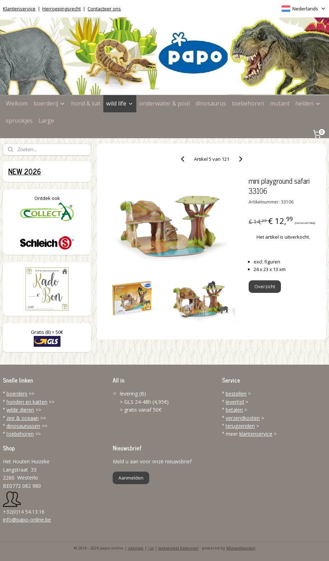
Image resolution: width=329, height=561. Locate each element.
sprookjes (19, 121)
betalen (234, 409)
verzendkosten (243, 418)
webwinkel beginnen (178, 548)
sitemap (136, 548)
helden (308, 103)
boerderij (49, 103)
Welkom (17, 103)
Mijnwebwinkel (240, 548)
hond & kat (85, 103)
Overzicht (264, 286)
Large (46, 121)
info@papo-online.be (27, 519)
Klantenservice (19, 8)
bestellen (236, 393)
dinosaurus (211, 103)
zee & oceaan (22, 418)
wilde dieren (20, 409)
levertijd (235, 401)
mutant (280, 103)
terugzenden (240, 425)
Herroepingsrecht (61, 8)
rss (151, 548)
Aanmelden (131, 477)
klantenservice (255, 433)
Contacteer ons (104, 8)
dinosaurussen (23, 425)
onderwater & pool (164, 103)
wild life (119, 103)
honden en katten (26, 401)
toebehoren (248, 103)
